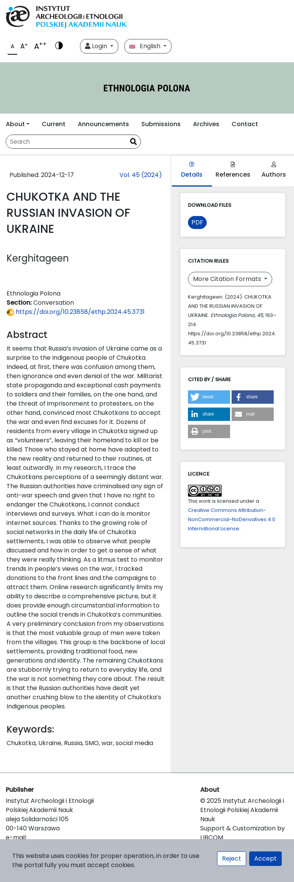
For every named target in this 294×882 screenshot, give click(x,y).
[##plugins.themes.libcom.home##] (147, 88)
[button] (209, 397)
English (145, 46)
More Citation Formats (228, 279)
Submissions (161, 124)
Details (192, 170)
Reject (231, 858)
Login (97, 46)
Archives (206, 124)
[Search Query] (66, 141)
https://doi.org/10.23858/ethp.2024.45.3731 (76, 311)
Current (53, 124)
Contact (245, 124)
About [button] (15, 124)
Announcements (103, 124)
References (233, 170)
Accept (265, 858)
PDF (197, 222)
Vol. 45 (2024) (140, 175)
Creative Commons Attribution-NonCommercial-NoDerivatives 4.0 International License (231, 519)
